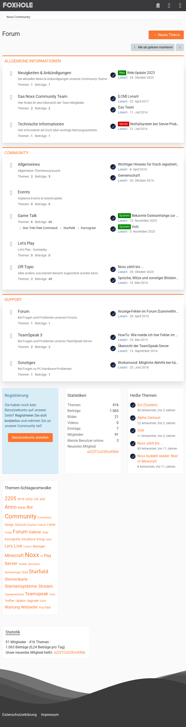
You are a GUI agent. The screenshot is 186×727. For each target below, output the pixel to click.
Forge (8, 532)
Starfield (69, 228)
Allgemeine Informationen (32, 61)
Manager (39, 546)
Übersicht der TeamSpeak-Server (143, 346)
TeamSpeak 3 (30, 335)
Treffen (9, 600)
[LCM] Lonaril (128, 96)
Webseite (29, 607)
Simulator (34, 564)
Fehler (51, 524)
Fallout (42, 524)
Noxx (32, 555)
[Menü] (180, 5)
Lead (48, 539)
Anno (11, 507)
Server (11, 563)
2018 (20, 499)
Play (47, 555)
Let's (9, 546)
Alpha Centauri (148, 418)
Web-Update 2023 (141, 73)
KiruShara (28, 539)
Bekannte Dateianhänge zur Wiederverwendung (155, 215)
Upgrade (32, 600)
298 (36, 499)
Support (13, 299)
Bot (30, 507)
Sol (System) (147, 405)
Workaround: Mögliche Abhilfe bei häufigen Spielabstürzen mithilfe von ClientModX (148, 362)
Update (21, 600)
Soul (25, 572)
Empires (31, 524)
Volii (135, 227)
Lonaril (27, 546)
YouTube (45, 607)
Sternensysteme (21, 586)
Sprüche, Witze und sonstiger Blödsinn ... (148, 278)
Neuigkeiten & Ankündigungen (44, 72)
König (40, 539)
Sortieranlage (13, 572)
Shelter (23, 564)
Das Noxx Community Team (42, 96)
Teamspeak (36, 593)
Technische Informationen (41, 124)
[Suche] (158, 5)
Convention (44, 517)
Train (52, 594)
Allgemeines (29, 164)
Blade (22, 507)
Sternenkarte (16, 579)
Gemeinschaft (129, 175)
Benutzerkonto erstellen (30, 437)
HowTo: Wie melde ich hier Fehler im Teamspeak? (148, 335)
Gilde (45, 532)
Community (16, 152)
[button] (180, 47)
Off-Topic (26, 266)
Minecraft (14, 555)
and (42, 499)
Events (24, 192)
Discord (20, 524)
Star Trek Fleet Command (40, 228)
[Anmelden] (169, 5)
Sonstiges (26, 362)
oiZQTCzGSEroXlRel (103, 452)
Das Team (126, 107)
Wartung (12, 607)
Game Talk (27, 215)
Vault (43, 600)
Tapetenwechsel (14, 594)
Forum (23, 311)
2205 (10, 499)
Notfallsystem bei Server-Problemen (154, 124)
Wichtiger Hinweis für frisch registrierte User (148, 164)
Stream (45, 586)
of (41, 556)
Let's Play (26, 243)
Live (18, 546)
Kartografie (12, 539)
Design (9, 524)
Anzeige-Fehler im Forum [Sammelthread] (148, 311)
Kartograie (88, 228)
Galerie (35, 532)
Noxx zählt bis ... (131, 267)
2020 (29, 499)
